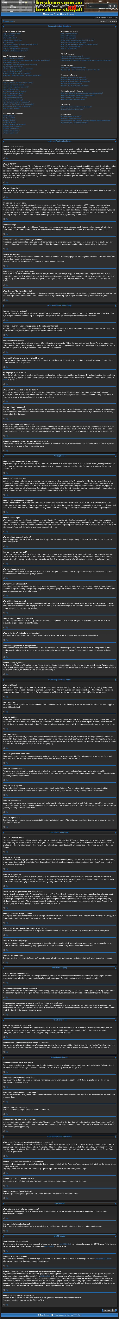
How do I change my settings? (13, 58)
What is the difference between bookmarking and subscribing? (82, 93)
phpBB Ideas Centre (103, 1259)
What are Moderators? (68, 36)
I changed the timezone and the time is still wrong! (20, 64)
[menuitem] (56, 14)
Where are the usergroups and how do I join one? (77, 40)
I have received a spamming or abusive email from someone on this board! (86, 60)
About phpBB (49, 1246)
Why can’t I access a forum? (12, 95)
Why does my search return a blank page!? (75, 81)
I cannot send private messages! (72, 56)
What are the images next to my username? (18, 69)
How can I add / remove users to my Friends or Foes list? (80, 70)
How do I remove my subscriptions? (73, 99)
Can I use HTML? (9, 118)
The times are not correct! (12, 62)
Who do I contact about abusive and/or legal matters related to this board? (86, 120)
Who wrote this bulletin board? (71, 116)
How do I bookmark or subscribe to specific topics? (78, 95)
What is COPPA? (9, 36)
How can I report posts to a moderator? (16, 102)
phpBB (5, 380)
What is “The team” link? (69, 48)
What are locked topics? (11, 131)
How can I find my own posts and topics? (74, 86)
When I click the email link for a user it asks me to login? (22, 75)
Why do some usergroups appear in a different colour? (79, 44)
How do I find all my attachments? (72, 109)
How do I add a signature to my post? (15, 87)
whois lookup (45, 1276)
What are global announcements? (14, 124)
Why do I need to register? (12, 34)
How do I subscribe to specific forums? (74, 97)
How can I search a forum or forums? (73, 77)
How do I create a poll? (11, 89)
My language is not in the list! (13, 67)
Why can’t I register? (10, 38)
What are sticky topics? (11, 128)
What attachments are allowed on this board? (76, 107)
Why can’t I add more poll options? (15, 91)
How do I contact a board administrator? (74, 123)
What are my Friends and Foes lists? (73, 68)
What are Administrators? (69, 34)
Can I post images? (9, 122)
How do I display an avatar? (12, 71)
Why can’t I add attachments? (13, 97)
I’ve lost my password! (10, 46)
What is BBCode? (9, 116)
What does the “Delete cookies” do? (15, 51)
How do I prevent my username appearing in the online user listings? (26, 60)
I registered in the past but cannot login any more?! (20, 44)
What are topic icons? (10, 133)
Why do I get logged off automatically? (16, 48)
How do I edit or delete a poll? (13, 93)
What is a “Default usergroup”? (71, 46)
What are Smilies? (9, 120)
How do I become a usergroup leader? (74, 42)
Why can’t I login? (9, 42)
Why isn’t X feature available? (71, 118)
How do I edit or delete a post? (13, 85)
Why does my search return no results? (74, 79)
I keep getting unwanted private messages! (75, 58)
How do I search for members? (71, 83)
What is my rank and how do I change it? (17, 73)
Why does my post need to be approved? (17, 106)
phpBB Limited (65, 1244)
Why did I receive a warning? (13, 100)
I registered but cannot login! (12, 40)
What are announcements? (12, 126)
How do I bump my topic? (11, 108)
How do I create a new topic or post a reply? (18, 82)
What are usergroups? (68, 38)
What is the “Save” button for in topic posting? (18, 104)
